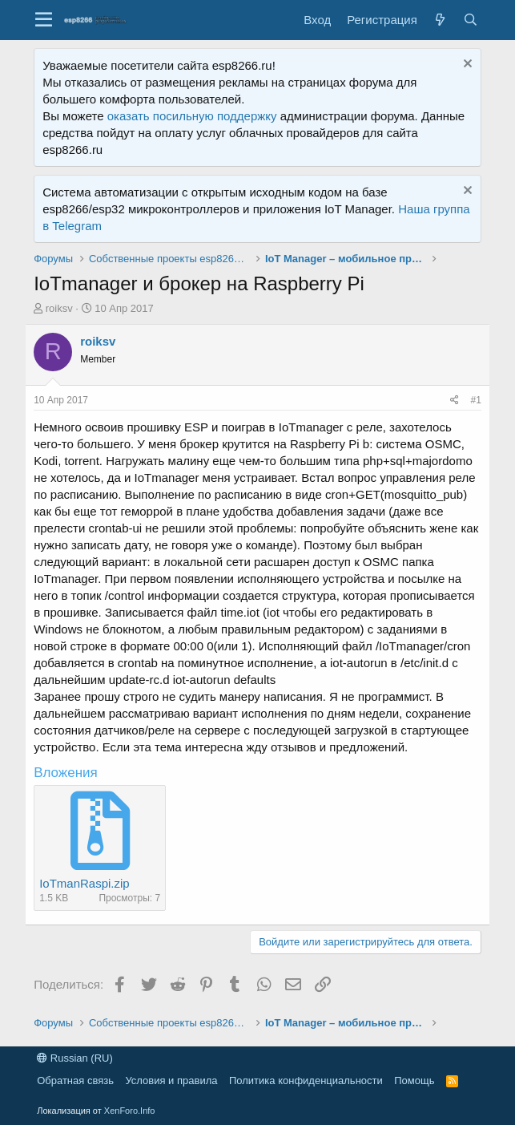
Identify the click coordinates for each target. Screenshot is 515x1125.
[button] (43, 20)
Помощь (414, 1080)
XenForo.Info (129, 1110)
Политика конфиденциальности (306, 1080)
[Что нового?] (440, 19)
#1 (475, 400)
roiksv (59, 308)
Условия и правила (171, 1080)
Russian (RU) (75, 1058)
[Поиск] (471, 19)
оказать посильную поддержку (192, 116)
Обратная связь (75, 1080)
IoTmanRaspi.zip (84, 883)
